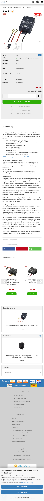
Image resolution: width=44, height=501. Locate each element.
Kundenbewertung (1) (11, 245)
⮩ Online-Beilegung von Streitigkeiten (22, 430)
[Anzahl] (22, 96)
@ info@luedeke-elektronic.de (22, 401)
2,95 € (22, 361)
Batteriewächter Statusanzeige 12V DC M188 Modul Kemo (32, 281)
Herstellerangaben (10, 240)
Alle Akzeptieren (22, 486)
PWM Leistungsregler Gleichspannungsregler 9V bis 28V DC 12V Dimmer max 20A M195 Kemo (11, 282)
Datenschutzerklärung (27, 482)
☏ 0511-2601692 (18, 395)
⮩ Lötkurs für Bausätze (22, 452)
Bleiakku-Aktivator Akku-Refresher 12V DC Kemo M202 (22, 325)
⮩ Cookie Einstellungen (18, 441)
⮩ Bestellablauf (16, 424)
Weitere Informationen (22, 497)
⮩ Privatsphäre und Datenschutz (21, 433)
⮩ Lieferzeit (15, 427)
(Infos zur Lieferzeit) (34, 58)
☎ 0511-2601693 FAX (20, 398)
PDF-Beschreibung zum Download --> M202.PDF (16, 157)
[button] (5, 96)
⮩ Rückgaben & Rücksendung (22, 455)
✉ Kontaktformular (19, 404)
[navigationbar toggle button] (42, 2)
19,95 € (22, 329)
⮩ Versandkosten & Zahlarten (20, 436)
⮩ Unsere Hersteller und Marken (22, 459)
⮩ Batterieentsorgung (18, 421)
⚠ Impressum (18, 407)
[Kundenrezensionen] (7, 12)
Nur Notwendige (22, 492)
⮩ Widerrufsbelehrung (18, 438)
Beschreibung (8, 127)
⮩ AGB (14, 418)
